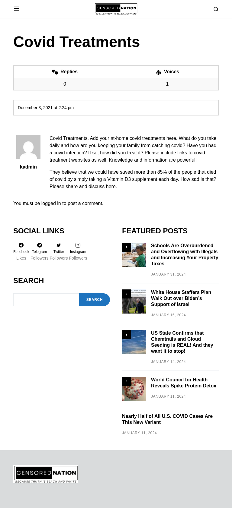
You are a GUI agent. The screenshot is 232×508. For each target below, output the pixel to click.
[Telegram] (40, 251)
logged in (51, 203)
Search (28, 280)
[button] (16, 9)
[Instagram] (78, 251)
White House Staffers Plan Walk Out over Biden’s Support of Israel (181, 298)
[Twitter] (59, 251)
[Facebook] (21, 251)
